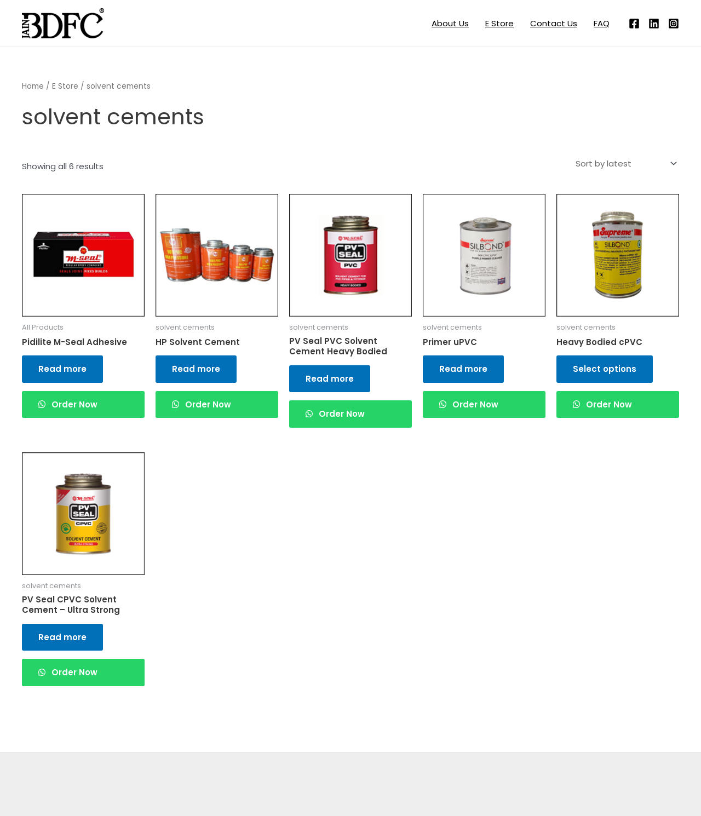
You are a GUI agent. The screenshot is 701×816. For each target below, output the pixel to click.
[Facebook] (634, 23)
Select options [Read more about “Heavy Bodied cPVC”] (604, 369)
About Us (450, 23)
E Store (499, 23)
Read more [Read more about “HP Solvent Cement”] (196, 369)
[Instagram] (673, 23)
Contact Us (553, 23)
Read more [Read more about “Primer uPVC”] (463, 369)
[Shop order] (625, 164)
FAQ (602, 23)
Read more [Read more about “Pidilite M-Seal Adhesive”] (62, 369)
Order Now (73, 404)
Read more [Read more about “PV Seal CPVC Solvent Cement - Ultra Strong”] (62, 637)
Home (33, 86)
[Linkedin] (653, 23)
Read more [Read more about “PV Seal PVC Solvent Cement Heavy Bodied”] (330, 378)
